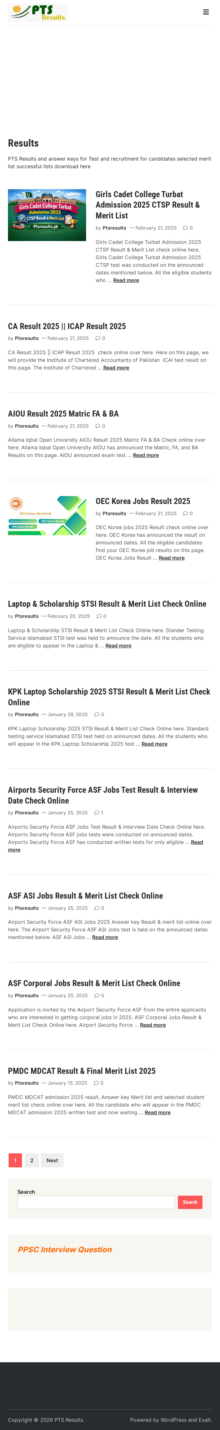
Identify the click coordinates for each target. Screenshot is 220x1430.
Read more (126, 280)
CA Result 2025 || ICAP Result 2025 (68, 326)
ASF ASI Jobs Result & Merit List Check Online (85, 896)
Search (26, 1192)
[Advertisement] (110, 73)
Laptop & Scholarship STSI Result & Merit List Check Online (107, 604)
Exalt (205, 1420)
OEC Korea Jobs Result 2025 (143, 501)
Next (52, 1160)
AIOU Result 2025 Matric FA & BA (65, 413)
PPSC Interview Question (65, 1249)
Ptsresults (114, 228)
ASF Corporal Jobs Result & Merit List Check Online (94, 983)
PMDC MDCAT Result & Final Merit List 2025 (82, 1071)
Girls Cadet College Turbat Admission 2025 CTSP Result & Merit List (148, 205)
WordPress (174, 1420)
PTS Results (69, 1420)
